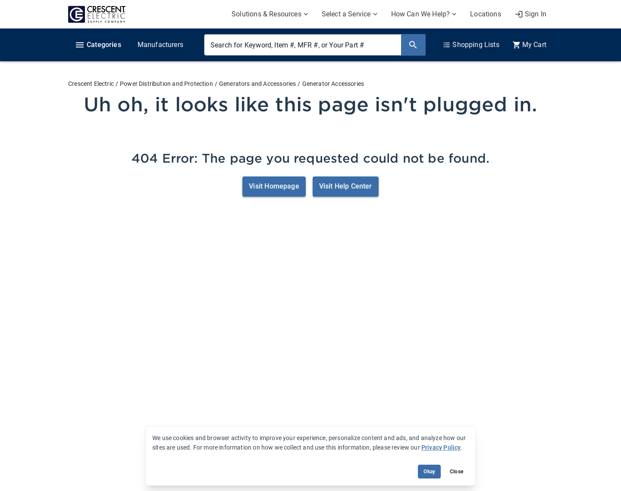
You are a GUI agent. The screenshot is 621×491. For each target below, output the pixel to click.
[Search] (413, 45)
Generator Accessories (333, 83)
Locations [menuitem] (485, 14)
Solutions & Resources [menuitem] (266, 14)
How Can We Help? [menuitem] (420, 14)
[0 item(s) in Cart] (529, 45)
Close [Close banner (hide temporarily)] (456, 472)
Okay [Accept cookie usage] (429, 472)
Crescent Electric (91, 83)
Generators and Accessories (257, 83)
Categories (98, 45)
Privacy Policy (441, 447)
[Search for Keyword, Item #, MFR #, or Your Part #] (302, 45)
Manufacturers (160, 45)
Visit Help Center (345, 186)
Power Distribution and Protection (166, 83)
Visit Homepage (274, 186)
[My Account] (530, 14)
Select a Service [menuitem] (346, 14)
